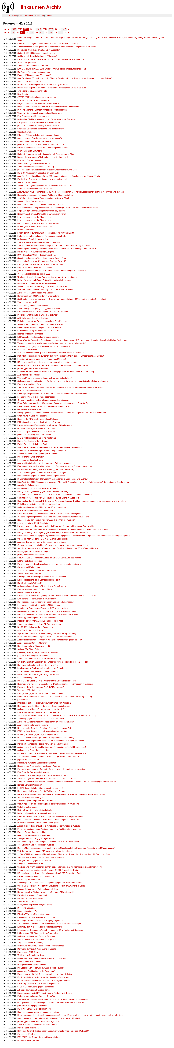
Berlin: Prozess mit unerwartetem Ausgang (35, 252)
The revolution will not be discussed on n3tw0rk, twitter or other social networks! (51, 343)
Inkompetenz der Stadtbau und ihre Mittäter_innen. (39, 605)
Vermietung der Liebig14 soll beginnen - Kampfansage (40, 946)
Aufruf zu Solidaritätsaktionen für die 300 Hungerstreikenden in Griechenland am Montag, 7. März (59, 176)
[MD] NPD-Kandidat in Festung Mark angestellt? (38, 126)
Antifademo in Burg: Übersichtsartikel (33, 750)
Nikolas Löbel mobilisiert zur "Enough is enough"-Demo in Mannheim (46, 611)
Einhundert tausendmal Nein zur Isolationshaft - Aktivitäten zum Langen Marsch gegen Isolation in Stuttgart (63, 529)
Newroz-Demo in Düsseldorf (29, 785)
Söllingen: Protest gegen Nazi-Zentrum (34, 861)
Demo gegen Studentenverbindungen (33, 551)
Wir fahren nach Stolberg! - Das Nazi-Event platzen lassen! (42, 539)
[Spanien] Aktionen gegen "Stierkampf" (34, 75)
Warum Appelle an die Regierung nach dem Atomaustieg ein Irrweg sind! (48, 804)
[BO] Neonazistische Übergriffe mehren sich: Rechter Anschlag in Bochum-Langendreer (54, 466)
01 (13, 32)
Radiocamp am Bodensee (28, 880)
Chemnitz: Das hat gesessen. (30, 160)
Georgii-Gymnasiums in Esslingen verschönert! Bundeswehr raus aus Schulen (50, 1003)
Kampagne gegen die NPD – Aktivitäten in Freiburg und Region (44, 993)
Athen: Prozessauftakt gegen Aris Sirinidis (35, 293)
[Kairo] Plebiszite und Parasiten (30, 555)
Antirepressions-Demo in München (32, 643)
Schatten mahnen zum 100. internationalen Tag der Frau (41, 258)
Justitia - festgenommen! (27, 63)
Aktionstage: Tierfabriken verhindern (32, 239)
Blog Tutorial (22, 94)
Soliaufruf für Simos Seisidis (29, 649)
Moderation (28, 15)
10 (55, 32)
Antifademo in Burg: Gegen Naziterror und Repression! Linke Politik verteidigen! (51, 747)
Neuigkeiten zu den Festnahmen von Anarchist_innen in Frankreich (46, 520)
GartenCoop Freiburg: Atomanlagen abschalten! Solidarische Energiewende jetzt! (52, 753)
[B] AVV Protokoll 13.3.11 (28, 760)
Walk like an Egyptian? (27, 807)
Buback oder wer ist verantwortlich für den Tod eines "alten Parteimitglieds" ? (50, 514)
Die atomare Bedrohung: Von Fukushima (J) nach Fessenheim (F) (45, 469)
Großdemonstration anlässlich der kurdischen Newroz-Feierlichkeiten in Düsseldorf (52, 662)
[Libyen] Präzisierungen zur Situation (33, 656)
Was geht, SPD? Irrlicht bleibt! (30, 690)
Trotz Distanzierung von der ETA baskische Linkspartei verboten (44, 851)
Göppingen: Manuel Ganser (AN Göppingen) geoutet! (40, 921)
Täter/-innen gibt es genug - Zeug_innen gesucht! (38, 309)
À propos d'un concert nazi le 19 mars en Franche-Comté (41, 542)
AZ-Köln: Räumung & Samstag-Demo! (33, 990)
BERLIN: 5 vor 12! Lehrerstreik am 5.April (35, 1009)
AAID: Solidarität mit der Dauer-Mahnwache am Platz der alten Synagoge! (49, 924)
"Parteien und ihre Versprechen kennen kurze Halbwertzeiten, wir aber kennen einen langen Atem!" (59, 867)
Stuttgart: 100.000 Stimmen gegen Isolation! (36, 53)
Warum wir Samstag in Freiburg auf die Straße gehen (40, 113)
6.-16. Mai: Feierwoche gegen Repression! (35, 987)
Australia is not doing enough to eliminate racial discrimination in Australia (48, 826)
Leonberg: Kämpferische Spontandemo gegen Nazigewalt (42, 451)
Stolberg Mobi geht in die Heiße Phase (34, 163)
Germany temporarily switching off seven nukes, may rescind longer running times (52, 545)
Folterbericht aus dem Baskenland (32, 895)
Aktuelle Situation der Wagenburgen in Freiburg (37, 454)
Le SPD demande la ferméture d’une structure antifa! (40, 788)
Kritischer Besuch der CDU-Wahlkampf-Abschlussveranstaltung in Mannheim (50, 816)
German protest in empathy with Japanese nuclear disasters (43, 400)
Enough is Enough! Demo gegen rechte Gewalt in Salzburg (42, 492)
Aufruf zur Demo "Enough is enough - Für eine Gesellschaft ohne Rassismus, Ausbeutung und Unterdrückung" (64, 78)
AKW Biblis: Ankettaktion (28, 485)
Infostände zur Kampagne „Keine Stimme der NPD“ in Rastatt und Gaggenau (50, 930)
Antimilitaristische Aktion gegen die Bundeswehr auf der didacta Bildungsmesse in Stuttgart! (56, 47)
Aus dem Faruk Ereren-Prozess (30, 201)
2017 (64, 29)
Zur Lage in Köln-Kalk (26, 1034)
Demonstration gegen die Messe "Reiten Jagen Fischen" (41, 476)
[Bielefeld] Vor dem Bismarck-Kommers (34, 914)
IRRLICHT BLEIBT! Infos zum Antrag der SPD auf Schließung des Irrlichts (49, 558)
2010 (20, 29)
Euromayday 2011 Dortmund (29, 952)
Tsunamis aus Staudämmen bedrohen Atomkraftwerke (40, 857)
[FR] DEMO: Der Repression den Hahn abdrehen (38, 1037)
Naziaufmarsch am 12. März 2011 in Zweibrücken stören (41, 214)
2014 (45, 29)
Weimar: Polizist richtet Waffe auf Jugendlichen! (37, 889)
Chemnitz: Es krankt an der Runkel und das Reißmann (40, 129)
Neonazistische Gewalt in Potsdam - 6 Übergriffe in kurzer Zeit (44, 728)
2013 (38, 29)
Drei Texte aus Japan (26, 908)
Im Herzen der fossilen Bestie (30, 460)
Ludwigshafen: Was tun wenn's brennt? (34, 141)
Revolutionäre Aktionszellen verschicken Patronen (38, 766)
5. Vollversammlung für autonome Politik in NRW (38, 331)
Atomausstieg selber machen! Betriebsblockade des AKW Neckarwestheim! (49, 447)
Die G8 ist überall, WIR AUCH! (30, 583)
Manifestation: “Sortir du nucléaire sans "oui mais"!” (39, 488)
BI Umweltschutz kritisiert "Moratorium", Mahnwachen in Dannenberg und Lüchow (52, 479)
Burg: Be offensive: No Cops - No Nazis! (34, 268)
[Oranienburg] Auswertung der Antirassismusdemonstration (42, 775)
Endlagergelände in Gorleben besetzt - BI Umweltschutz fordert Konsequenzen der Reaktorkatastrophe (61, 413)
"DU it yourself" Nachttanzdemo (30, 955)
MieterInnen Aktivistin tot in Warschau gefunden (37, 315)
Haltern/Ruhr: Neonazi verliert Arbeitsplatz (35, 810)
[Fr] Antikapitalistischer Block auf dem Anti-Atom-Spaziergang (43, 977)
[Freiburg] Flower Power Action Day (32, 368)
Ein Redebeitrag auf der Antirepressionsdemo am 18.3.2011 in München (48, 842)
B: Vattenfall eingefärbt (27, 678)
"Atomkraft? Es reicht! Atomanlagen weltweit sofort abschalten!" (44, 378)
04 (27, 32)
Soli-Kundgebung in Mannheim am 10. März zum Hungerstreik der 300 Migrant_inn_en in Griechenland (61, 299)
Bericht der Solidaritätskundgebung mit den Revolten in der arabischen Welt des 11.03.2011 (56, 596)
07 (41, 32)
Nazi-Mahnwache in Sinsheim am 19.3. (34, 646)
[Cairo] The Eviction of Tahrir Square (32, 441)
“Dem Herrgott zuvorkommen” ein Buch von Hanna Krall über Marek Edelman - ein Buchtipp (56, 715)
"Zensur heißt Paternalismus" (29, 574)
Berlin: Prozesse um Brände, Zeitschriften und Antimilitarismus (44, 280)
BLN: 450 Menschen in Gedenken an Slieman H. (38, 173)
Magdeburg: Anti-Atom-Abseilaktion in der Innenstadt (40, 621)
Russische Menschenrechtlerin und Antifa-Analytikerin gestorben (45, 195)
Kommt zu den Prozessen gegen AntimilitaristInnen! (39, 927)
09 (51, 32)
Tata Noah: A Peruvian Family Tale (32, 91)
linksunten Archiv (41, 7)
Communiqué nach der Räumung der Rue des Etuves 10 (41, 261)
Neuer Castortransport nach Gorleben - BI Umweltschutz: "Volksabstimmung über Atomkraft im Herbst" (61, 794)
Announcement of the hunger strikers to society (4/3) (39, 138)
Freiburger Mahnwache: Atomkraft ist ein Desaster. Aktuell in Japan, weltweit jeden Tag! (54, 697)
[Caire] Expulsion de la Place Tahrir (32, 444)
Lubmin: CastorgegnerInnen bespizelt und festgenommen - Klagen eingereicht (50, 741)
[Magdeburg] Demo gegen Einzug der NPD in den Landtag (42, 608)
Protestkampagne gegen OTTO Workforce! (35, 876)
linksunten (39, 15)
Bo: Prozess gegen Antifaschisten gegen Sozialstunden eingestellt (45, 602)
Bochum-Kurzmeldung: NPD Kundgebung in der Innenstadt (42, 157)
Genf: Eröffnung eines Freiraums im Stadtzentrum (38, 223)
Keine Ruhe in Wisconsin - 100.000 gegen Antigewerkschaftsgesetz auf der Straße (52, 403)
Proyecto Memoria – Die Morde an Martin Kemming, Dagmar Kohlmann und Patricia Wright (56, 526)
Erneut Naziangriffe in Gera (29, 384)
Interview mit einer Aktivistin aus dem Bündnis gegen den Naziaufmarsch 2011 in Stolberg (55, 372)
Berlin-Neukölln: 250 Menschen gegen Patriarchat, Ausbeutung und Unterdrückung (52, 365)
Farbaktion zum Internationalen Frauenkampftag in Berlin (41, 236)
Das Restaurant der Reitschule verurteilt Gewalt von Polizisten (44, 703)
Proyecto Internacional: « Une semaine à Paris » (38, 104)
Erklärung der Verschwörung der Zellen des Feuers (39, 327)
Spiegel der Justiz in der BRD (30, 864)
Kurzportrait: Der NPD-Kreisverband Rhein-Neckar (39, 122)
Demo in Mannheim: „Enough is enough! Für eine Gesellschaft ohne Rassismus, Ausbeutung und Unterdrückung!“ (66, 848)
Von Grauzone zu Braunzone (29, 151)
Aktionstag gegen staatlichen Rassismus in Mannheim (40, 719)
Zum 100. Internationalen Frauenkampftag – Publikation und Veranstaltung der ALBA (53, 245)
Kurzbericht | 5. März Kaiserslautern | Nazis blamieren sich (42, 179)
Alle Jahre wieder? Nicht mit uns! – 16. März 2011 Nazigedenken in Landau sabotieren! (54, 495)
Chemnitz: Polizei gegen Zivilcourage (33, 100)
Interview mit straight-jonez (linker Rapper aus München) (41, 359)
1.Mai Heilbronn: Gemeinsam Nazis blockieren (37, 1025)
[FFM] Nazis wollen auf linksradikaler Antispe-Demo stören (42, 731)
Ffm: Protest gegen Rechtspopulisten (33, 116)
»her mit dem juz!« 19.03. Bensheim (32, 523)
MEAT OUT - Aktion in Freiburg (30, 630)
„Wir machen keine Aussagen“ (30, 375)
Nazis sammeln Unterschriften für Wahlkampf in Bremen (41, 791)
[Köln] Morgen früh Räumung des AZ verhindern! (38, 933)
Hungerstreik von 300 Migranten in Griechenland (38, 296)
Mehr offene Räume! (26, 230)
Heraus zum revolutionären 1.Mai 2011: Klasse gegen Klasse (43, 980)
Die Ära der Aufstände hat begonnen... (33, 72)
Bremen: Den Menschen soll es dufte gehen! (36, 939)
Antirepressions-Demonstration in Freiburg (35, 167)
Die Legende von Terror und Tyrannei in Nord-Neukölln (40, 968)
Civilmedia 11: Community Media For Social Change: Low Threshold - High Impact (52, 999)
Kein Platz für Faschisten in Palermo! (33, 772)
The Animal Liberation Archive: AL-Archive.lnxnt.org (39, 624)
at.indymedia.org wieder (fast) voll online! (35, 905)
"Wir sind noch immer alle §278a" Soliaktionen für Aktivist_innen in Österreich (50, 353)
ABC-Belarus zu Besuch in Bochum (32, 318)
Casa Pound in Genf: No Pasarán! (32, 416)
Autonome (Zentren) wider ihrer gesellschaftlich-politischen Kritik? (45, 722)
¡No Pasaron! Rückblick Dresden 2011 (33, 274)
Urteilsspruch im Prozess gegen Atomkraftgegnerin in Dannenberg (45, 738)
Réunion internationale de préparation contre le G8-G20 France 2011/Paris (49, 873)
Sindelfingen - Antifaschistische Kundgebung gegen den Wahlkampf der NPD (50, 883)
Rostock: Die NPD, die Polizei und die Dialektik (37, 419)
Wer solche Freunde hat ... (28, 182)
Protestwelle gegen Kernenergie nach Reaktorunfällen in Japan (44, 425)
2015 (51, 29)
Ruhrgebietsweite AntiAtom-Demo (31, 965)
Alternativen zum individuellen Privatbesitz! (35, 189)
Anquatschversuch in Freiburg (30, 943)
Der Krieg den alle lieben (28, 1028)
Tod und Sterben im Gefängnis (30, 797)
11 (60, 32)
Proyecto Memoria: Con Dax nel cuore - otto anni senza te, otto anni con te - (50, 564)
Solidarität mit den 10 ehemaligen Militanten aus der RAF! (42, 286)
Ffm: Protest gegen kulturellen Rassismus (35, 510)
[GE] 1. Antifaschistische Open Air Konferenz (36, 438)
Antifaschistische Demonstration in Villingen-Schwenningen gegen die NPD (49, 640)
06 (37, 32)
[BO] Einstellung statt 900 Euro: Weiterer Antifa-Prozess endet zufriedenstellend (51, 69)
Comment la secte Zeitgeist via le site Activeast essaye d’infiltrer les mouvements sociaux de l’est (59, 208)
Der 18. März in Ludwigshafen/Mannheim (35, 627)
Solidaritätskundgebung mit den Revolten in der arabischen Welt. (45, 186)
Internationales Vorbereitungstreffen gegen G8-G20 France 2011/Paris (47, 870)
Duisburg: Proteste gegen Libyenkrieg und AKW (37, 734)
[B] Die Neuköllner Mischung (29, 561)
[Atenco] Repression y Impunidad (31, 832)
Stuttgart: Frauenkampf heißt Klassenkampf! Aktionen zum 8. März (45, 154)
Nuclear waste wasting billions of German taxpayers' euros (42, 85)
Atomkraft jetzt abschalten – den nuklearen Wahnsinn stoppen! (44, 463)
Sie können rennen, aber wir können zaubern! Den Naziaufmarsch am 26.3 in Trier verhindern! (57, 548)
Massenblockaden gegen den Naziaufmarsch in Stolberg (41, 958)
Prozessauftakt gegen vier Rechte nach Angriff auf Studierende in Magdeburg (50, 59)
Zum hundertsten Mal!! (27, 302)
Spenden (49, 15)
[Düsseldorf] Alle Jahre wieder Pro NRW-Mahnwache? (40, 687)
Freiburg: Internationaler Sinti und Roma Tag (36, 996)
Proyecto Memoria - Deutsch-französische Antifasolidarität (42, 110)
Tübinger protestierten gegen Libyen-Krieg (35, 839)
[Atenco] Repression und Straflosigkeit (33, 835)
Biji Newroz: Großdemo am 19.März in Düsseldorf (38, 50)
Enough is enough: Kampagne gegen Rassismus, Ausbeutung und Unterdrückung (52, 533)
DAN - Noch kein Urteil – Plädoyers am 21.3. (36, 255)
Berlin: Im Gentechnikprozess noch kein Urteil (37, 813)
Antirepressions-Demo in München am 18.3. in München (41, 507)
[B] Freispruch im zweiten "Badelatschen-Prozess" (38, 422)
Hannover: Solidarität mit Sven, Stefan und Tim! (37, 665)
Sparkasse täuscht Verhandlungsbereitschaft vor (38, 1012)
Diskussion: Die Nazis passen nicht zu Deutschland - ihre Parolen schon (48, 119)
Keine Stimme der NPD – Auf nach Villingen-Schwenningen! (43, 406)
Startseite (13, 15)
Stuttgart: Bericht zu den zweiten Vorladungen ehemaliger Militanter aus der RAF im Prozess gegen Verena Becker (66, 782)
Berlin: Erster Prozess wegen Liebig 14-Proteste (38, 674)
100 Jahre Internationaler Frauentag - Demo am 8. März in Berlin (45, 290)
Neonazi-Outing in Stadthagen (30, 334)
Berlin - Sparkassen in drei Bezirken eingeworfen (38, 984)
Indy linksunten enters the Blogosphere (34, 217)
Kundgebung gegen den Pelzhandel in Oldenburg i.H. (40, 693)
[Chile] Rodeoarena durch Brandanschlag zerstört (38, 580)
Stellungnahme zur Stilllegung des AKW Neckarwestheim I (42, 577)
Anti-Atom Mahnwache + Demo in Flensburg (36, 936)
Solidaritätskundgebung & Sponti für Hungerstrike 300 (40, 324)
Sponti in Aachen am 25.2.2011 (30, 81)
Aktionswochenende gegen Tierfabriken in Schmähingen (41, 586)
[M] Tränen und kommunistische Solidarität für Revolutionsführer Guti (46, 170)
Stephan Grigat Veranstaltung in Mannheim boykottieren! (41, 211)
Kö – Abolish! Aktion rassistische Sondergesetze (38, 712)
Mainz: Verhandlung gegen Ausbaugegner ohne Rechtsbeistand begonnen (49, 829)
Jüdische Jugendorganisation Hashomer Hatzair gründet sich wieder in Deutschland (53, 517)
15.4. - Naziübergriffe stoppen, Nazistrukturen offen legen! (42, 473)
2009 (14, 29)
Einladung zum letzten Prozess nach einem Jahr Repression (43, 321)
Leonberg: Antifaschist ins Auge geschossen (36, 397)
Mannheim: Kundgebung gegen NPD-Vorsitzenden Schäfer (42, 744)
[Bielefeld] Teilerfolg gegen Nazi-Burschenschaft (37, 652)
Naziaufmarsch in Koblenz (28, 592)
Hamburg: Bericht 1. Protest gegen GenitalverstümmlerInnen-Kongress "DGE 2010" (53, 1031)
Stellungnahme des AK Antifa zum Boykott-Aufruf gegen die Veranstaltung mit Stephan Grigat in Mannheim (63, 381)
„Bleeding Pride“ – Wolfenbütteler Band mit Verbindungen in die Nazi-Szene (49, 820)
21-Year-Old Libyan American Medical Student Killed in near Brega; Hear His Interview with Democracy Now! (63, 854)
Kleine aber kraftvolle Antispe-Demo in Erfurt (36, 917)
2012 (32, 29)
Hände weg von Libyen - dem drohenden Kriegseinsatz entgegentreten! (48, 362)
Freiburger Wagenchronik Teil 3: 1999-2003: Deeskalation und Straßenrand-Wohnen (53, 394)
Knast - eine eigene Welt (27, 911)
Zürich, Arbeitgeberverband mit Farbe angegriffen (38, 242)
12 (65, 32)
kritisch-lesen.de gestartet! (28, 1040)
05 (32, 32)
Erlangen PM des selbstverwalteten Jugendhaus (38, 135)
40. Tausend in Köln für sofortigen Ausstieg (35, 845)
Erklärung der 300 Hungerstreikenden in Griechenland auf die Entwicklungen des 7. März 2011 (58, 249)
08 (46, 32)
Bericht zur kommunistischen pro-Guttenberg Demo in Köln (42, 148)
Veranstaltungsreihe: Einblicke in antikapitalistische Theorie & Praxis (46, 779)
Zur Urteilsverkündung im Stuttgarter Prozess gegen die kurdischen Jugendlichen (52, 769)
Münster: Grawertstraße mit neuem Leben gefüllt (38, 823)
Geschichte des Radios (27, 350)
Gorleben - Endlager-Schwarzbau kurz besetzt (37, 428)
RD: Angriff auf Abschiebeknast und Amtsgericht (37, 671)
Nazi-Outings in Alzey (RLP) (29, 391)
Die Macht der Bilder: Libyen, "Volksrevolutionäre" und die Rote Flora (46, 681)
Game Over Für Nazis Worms (30, 409)
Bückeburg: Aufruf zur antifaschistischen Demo (37, 763)
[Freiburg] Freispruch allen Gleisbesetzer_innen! (38, 1021)
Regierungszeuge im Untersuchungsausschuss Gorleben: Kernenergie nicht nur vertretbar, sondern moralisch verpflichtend (70, 1015)
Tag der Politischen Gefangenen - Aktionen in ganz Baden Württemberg (48, 756)
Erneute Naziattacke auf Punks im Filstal (34, 589)
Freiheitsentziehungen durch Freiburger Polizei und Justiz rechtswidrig (47, 44)
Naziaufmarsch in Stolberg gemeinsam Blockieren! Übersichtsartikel (46, 892)
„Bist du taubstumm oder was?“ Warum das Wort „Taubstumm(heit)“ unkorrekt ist (51, 271)
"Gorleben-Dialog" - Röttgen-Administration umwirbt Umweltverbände (47, 277)
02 (18, 32)
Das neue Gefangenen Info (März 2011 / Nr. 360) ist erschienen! (44, 637)
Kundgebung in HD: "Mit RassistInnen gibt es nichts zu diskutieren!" (46, 974)
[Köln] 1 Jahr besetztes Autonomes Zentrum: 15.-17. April (41, 145)
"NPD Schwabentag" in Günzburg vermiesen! (36, 570)
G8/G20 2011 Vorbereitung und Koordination (36, 97)
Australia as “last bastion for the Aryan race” (36, 971)
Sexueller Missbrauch (26, 902)
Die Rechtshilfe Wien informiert (30, 457)
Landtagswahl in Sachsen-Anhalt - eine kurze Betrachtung (42, 668)
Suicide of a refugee (26, 132)
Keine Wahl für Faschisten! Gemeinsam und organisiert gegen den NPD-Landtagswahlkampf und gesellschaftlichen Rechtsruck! (72, 340)
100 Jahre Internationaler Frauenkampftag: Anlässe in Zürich (43, 198)
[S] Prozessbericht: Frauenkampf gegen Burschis (38, 337)
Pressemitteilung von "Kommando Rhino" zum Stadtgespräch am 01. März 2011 (51, 88)
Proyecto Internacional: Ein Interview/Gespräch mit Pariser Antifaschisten (48, 107)
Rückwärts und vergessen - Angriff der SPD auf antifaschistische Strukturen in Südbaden (55, 684)
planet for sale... (24, 700)
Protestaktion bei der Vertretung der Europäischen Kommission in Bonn (47, 615)
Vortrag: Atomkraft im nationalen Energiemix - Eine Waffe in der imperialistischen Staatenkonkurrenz (60, 387)
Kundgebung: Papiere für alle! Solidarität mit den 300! (40, 264)
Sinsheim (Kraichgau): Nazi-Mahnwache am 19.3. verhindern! (43, 346)
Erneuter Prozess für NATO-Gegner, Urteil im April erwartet (42, 312)
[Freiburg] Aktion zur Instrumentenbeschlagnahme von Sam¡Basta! (45, 233)
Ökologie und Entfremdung (28, 567)
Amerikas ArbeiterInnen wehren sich (32, 66)
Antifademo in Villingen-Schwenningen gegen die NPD (40, 709)
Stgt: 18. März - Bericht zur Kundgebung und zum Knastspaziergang (46, 633)
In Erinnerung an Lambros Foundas (32, 305)
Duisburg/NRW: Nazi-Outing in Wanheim (34, 227)
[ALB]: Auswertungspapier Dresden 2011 (34, 1006)
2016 (57, 29)
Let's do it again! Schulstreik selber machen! (36, 432)
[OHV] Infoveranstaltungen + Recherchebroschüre (38, 504)
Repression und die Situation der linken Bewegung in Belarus (43, 706)
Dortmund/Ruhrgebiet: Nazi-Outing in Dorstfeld (37, 949)
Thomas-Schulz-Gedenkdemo (30, 962)
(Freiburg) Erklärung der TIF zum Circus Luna (36, 618)
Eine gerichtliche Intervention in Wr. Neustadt (36, 599)
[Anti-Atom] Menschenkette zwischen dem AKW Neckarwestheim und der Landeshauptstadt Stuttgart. (60, 356)
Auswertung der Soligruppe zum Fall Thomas (36, 801)
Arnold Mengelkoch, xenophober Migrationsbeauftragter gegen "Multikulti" (48, 1018)
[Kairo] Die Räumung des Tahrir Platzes (34, 435)
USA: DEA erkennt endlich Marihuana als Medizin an (40, 204)
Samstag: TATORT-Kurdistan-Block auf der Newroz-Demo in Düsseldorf (48, 498)
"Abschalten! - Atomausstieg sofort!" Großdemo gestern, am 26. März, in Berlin (51, 886)
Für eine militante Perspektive (30, 898)
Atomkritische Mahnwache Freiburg (32, 725)
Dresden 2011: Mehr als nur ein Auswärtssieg (36, 283)
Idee (20, 15)
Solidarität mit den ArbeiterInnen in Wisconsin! (37, 56)
